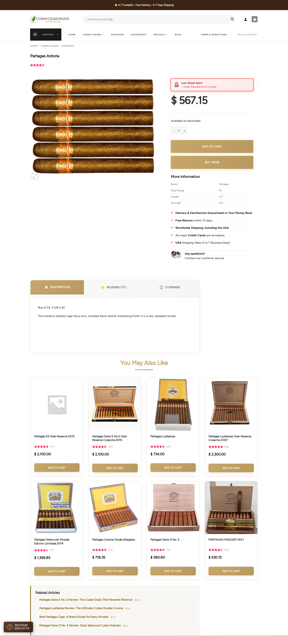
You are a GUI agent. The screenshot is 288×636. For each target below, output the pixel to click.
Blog (178, 34)
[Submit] (232, 19)
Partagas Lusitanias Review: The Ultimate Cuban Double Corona (81, 608)
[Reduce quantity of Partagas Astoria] (173, 130)
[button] (245, 19)
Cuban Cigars (93, 34)
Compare (169, 287)
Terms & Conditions (214, 34)
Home (72, 34)
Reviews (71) (113, 287)
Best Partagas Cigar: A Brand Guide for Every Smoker (73, 616)
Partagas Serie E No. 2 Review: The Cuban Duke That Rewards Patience (85, 599)
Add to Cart (57, 467)
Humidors (117, 34)
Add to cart (212, 146)
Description (57, 287)
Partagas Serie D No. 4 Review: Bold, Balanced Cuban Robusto (80, 625)
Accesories (138, 34)
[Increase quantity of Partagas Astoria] (185, 130)
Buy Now (212, 162)
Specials (161, 34)
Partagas (68, 45)
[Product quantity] (179, 130)
